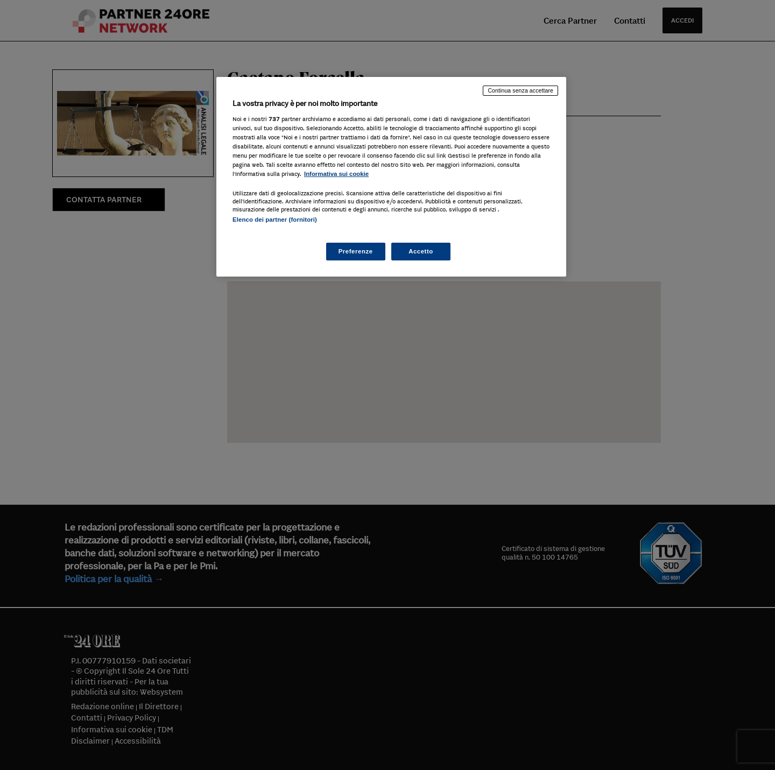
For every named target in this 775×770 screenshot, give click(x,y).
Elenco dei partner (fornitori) (274, 219)
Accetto (420, 251)
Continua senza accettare (520, 90)
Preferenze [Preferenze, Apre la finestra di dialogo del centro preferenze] (356, 251)
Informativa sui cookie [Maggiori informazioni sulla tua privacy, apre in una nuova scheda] (336, 174)
